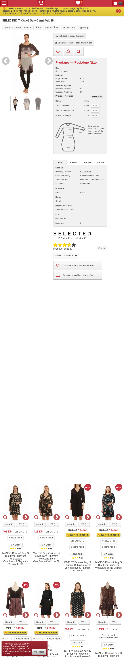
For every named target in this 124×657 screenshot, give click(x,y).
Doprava (87, 162)
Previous (5, 60)
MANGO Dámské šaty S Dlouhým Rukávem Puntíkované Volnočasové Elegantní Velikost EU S (15, 558)
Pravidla (73, 162)
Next (48, 60)
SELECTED (85, 172)
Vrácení (100, 162)
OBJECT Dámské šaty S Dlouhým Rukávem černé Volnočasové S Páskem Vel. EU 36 (77, 566)
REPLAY (77, 643)
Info (60, 162)
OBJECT (77, 554)
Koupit (9, 524)
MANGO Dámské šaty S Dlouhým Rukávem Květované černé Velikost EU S (108, 566)
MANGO (15, 545)
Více (101, 248)
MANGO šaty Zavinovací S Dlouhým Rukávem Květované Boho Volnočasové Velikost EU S (46, 558)
